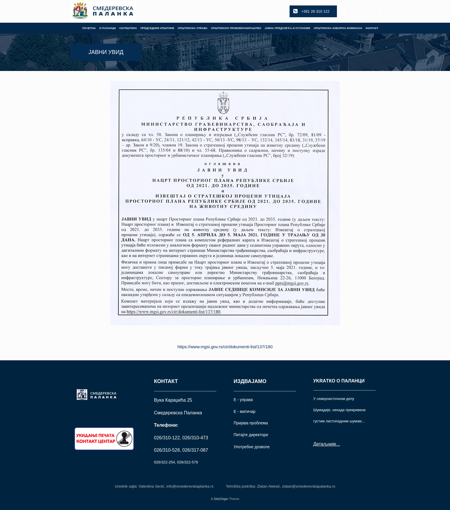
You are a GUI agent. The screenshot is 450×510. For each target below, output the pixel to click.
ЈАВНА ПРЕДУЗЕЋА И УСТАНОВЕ (287, 28)
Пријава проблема (251, 423)
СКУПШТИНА (128, 28)
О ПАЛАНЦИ (107, 28)
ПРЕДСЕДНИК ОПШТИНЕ (157, 28)
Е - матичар (244, 411)
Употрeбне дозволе (252, 446)
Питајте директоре (251, 434)
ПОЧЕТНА (89, 28)
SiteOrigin (221, 499)
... (338, 444)
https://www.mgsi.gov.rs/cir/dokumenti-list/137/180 (225, 346)
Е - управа (243, 399)
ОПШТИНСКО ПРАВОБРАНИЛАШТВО (236, 28)
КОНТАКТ (372, 28)
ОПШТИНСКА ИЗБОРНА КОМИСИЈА (338, 28)
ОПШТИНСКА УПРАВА (192, 28)
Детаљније (324, 444)
